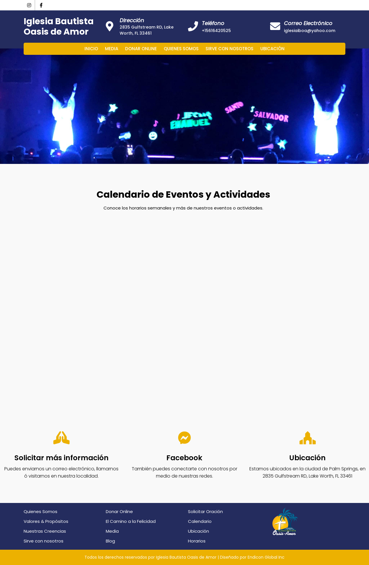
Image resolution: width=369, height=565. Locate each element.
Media (111, 49)
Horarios (197, 541)
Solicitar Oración (205, 511)
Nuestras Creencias (45, 531)
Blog (110, 541)
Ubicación (272, 49)
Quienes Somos (181, 49)
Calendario (200, 521)
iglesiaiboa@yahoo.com (309, 30)
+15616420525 (216, 30)
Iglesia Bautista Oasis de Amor (59, 26)
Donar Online (141, 49)
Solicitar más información (61, 458)
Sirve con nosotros (229, 49)
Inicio (91, 49)
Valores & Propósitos (46, 521)
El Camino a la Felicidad (131, 521)
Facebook (184, 458)
